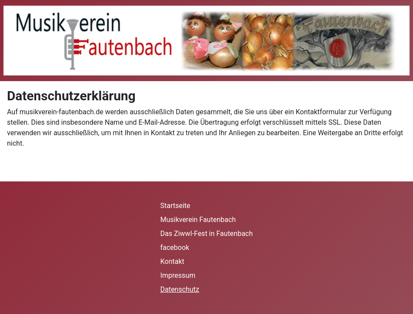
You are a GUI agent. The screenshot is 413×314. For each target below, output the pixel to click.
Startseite (175, 205)
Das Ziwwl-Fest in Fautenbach (206, 233)
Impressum (177, 275)
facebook (174, 247)
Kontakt (172, 261)
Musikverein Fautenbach (198, 219)
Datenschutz (179, 289)
